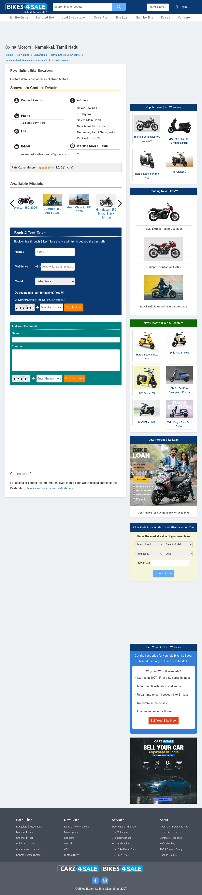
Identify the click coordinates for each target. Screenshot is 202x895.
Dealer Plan (101, 18)
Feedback (176, 838)
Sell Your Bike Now (164, 720)
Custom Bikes (71, 855)
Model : (19, 281)
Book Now (74, 307)
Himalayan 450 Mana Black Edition (106, 214)
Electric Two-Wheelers (76, 826)
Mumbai (20, 832)
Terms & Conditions (55, 299)
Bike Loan (122, 18)
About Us (165, 826)
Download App (180, 826)
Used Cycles (33, 855)
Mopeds (68, 843)
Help (162, 832)
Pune (31, 832)
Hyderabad (36, 826)
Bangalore (21, 826)
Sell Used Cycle (120, 855)
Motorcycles (71, 832)
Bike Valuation (120, 832)
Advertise (172, 832)
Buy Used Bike (45, 18)
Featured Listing (121, 843)
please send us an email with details (49, 488)
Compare (184, 18)
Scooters (69, 838)
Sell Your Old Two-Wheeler (163, 647)
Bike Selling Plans (121, 838)
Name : (19, 252)
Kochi (31, 838)
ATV (66, 849)
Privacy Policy (174, 849)
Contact (164, 838)
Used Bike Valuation (74, 18)
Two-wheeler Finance (124, 826)
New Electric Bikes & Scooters (163, 323)
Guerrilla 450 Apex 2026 (53, 211)
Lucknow (29, 843)
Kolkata (20, 855)
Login (182, 7)
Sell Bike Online (18, 18)
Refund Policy (167, 843)
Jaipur (35, 849)
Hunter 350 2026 (25, 208)
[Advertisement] (101, 32)
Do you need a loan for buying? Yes (37, 293)
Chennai (20, 838)
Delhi (19, 843)
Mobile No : (22, 267)
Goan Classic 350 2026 (79, 209)
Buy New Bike (144, 18)
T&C (162, 849)
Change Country (168, 855)
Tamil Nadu (158, 7)
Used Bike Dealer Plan (124, 849)
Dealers (165, 18)
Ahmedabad (23, 849)
